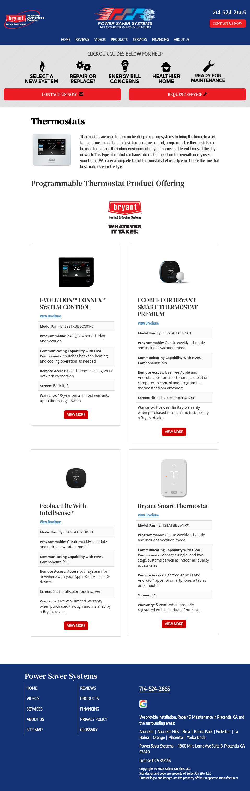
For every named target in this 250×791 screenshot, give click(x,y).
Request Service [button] (187, 94)
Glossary (94, 729)
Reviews (82, 39)
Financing (160, 39)
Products (119, 39)
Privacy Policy (99, 719)
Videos (100, 39)
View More (76, 414)
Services (140, 39)
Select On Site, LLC (178, 769)
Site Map (41, 729)
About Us (181, 39)
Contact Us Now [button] (228, 23)
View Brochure (50, 316)
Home (65, 39)
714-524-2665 (154, 688)
